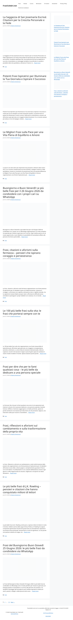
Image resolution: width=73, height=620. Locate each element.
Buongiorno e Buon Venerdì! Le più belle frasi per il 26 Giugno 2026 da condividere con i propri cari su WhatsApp (23, 192)
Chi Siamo (46, 3)
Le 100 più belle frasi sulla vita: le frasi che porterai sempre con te (22, 312)
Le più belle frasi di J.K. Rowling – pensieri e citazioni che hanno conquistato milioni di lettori (22, 489)
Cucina (31, 3)
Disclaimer (54, 3)
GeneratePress (14, 613)
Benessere (38, 3)
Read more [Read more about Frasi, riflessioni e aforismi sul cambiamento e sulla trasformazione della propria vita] (13, 473)
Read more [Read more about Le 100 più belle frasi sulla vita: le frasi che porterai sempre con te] (43, 353)
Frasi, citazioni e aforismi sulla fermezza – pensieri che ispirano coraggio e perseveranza (21, 252)
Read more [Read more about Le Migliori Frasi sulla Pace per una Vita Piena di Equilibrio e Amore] (32, 175)
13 (9, 602)
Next (13, 602)
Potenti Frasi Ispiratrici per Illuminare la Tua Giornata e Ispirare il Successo (24, 77)
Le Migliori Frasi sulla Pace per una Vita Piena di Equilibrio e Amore (23, 133)
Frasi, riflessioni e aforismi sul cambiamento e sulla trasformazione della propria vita (24, 428)
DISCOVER (48, 616)
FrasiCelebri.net (10, 5)
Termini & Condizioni (23, 8)
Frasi (19, 3)
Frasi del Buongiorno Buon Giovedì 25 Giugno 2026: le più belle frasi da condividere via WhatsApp (24, 548)
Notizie (25, 3)
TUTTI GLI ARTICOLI (48, 613)
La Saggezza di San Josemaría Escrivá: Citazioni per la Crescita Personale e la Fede (25, 20)
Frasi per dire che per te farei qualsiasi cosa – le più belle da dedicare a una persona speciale (21, 369)
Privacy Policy (63, 3)
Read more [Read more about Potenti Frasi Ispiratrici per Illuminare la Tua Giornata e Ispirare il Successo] (28, 119)
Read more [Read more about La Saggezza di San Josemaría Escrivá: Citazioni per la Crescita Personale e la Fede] (37, 63)
